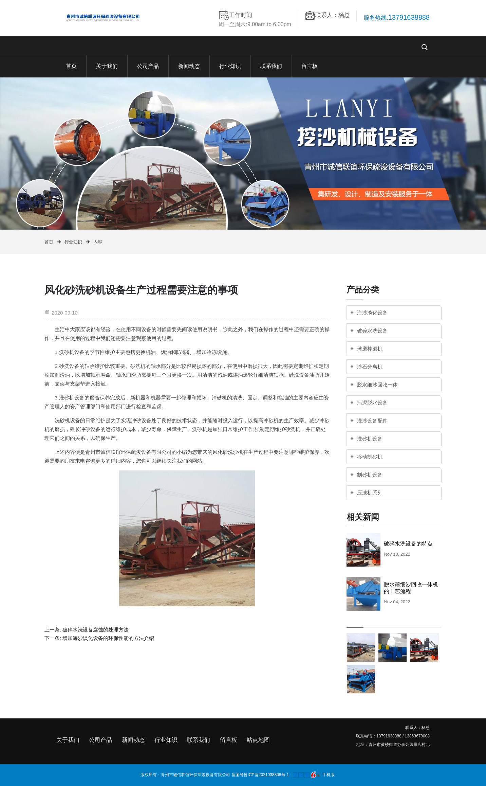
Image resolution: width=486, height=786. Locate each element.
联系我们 (271, 66)
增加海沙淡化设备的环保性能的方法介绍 (108, 638)
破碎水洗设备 (372, 331)
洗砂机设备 (369, 439)
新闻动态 (189, 66)
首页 (71, 66)
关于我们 (107, 66)
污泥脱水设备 (372, 403)
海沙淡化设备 (372, 313)
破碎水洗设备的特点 (408, 544)
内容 (97, 242)
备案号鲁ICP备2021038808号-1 (260, 774)
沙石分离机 (369, 367)
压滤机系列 (369, 493)
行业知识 (230, 66)
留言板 (309, 66)
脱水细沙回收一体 (377, 385)
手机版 (328, 774)
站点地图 (258, 740)
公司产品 (148, 66)
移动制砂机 (369, 457)
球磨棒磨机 (369, 349)
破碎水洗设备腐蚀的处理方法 (95, 629)
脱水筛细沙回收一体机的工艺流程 (411, 588)
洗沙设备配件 (372, 421)
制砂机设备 (369, 475)
